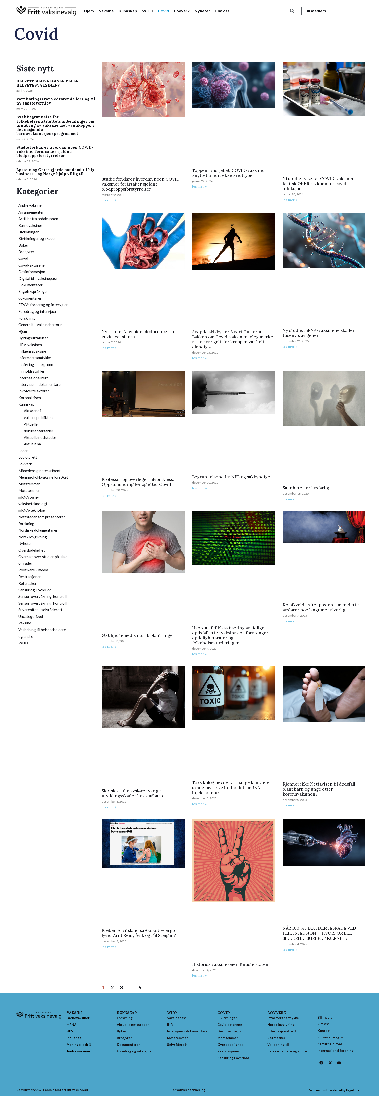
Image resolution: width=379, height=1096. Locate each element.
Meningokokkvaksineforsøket (43, 477)
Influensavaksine (32, 351)
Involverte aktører (33, 391)
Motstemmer (29, 484)
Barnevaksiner (30, 225)
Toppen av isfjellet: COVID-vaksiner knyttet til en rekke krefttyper (228, 173)
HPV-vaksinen (30, 344)
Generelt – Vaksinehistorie (40, 324)
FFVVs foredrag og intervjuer (43, 304)
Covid (163, 10)
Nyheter (202, 10)
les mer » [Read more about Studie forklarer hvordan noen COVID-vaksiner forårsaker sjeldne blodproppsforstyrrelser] (109, 200)
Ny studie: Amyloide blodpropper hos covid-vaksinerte (139, 334)
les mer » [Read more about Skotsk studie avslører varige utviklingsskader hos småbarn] (109, 807)
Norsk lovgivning (32, 537)
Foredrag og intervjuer (37, 311)
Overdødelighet (31, 550)
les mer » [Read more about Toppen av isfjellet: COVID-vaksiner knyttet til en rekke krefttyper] (199, 186)
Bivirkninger (28, 232)
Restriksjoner (29, 576)
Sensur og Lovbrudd (34, 590)
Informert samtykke (34, 357)
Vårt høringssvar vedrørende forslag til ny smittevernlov (55, 101)
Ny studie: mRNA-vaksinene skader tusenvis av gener (319, 333)
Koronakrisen (29, 397)
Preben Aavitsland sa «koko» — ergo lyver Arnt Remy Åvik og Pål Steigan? (139, 933)
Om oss (222, 10)
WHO (147, 10)
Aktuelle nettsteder (40, 437)
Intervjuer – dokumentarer (40, 384)
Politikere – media (33, 570)
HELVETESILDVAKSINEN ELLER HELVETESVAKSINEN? (47, 83)
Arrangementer (31, 212)
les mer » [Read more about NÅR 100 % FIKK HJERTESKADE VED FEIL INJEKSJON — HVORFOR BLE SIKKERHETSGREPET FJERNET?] (290, 949)
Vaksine (106, 10)
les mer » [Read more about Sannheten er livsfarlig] (290, 499)
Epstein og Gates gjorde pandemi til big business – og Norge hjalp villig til (55, 171)
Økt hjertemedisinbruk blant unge (137, 635)
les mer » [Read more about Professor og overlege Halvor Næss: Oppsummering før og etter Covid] (109, 496)
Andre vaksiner (30, 205)
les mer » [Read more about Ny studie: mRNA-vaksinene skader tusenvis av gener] (290, 346)
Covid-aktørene (31, 265)
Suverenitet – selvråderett (40, 609)
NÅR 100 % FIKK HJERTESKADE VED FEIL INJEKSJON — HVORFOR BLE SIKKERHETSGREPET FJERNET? (319, 933)
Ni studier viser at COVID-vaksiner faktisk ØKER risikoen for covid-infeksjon (318, 183)
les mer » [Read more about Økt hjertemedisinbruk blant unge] (109, 646)
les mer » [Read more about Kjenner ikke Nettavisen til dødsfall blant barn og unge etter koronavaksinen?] (290, 805)
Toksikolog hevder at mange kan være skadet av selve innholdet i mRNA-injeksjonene (231, 787)
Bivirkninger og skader (37, 238)
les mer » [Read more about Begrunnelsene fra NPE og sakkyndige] (199, 488)
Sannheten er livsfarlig (306, 488)
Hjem (89, 10)
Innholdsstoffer (31, 371)
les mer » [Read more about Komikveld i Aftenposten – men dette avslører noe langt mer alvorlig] (290, 621)
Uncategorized (30, 616)
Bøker (23, 245)
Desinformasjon (31, 271)
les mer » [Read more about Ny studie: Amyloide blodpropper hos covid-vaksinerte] (109, 348)
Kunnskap (128, 10)
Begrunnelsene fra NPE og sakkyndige (231, 477)
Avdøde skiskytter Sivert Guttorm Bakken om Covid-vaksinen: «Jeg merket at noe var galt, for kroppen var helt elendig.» (233, 339)
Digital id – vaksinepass (38, 278)
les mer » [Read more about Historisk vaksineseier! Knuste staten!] (199, 975)
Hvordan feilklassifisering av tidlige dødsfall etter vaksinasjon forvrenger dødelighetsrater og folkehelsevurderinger (230, 635)
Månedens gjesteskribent (39, 470)
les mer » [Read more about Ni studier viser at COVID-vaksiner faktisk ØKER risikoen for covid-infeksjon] (290, 200)
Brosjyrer (26, 251)
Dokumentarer (30, 285)
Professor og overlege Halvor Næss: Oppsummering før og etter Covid (138, 482)
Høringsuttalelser (33, 338)
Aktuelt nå (32, 444)
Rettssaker (27, 583)
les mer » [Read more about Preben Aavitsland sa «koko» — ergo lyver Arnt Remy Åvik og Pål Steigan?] (109, 947)
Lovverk (182, 10)
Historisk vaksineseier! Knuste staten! (230, 964)
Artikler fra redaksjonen (38, 218)
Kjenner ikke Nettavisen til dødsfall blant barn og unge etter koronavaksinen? (319, 789)
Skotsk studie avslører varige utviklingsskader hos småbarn (132, 793)
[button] (292, 11)
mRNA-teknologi (32, 510)
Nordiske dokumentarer (38, 530)
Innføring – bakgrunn (35, 364)
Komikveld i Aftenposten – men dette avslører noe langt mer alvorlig (321, 607)
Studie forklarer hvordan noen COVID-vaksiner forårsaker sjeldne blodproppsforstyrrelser (55, 151)
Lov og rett (27, 457)
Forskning (26, 318)
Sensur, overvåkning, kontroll (42, 596)
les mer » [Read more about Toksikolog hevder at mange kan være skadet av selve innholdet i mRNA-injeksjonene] (199, 804)
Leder (23, 450)
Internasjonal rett (33, 378)
